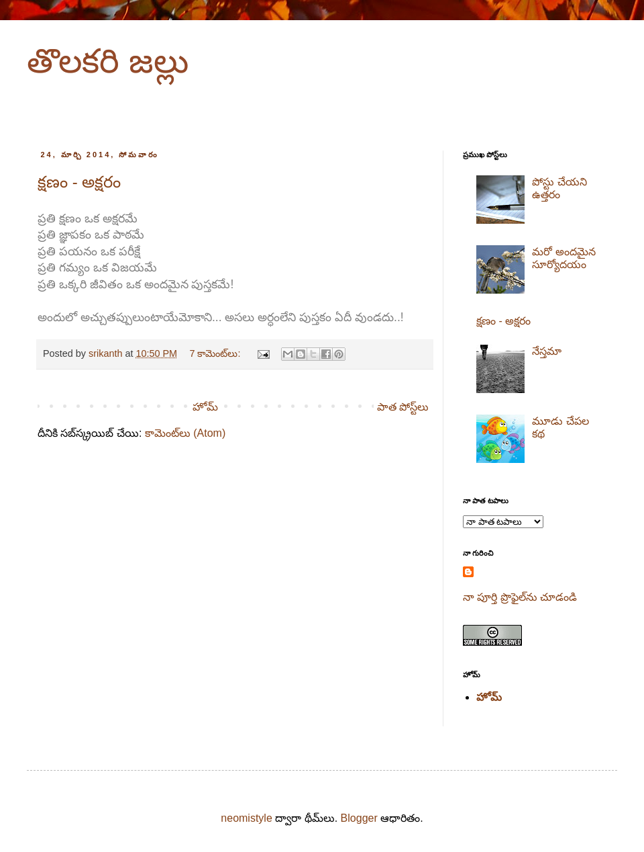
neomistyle (246, 818)
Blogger (359, 818)
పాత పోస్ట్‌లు (403, 407)
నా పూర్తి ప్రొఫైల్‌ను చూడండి (520, 597)
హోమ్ (205, 407)
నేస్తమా (546, 351)
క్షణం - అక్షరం (79, 182)
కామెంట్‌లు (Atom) (185, 433)
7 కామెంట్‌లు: (216, 353)
